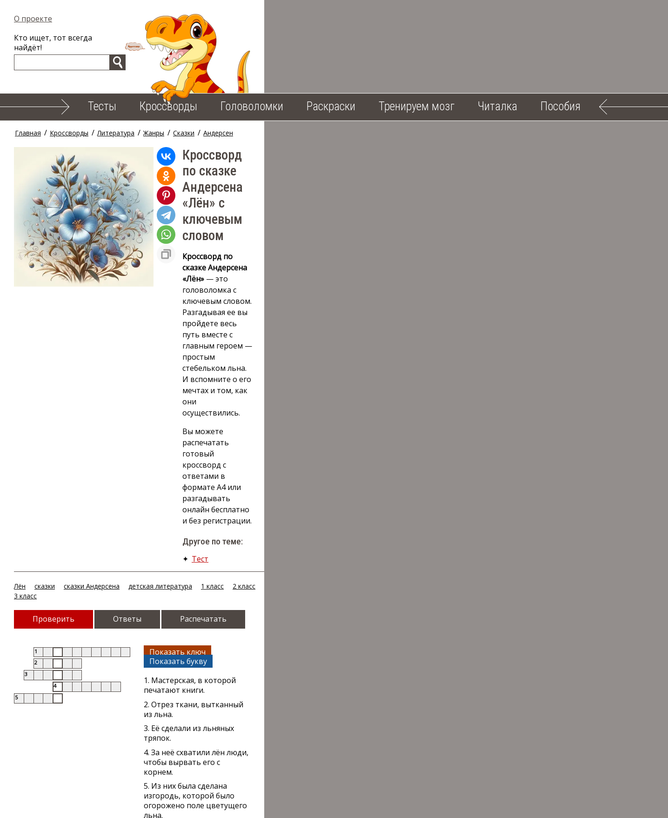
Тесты (102, 106)
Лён (24, 310)
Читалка (497, 106)
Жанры (157, 132)
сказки (49, 310)
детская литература (164, 310)
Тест (204, 282)
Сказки (188, 132)
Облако (422, 803)
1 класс (216, 310)
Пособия (561, 106)
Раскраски (331, 106)
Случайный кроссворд (77, 490)
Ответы (131, 334)
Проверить (58, 334)
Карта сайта (474, 803)
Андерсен (222, 132)
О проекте (37, 18)
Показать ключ (318, 366)
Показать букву (390, 366)
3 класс (279, 310)
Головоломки (251, 106)
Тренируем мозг (416, 106)
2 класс (248, 310)
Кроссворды (168, 106)
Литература (120, 132)
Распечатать (207, 334)
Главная (32, 132)
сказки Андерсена (96, 310)
